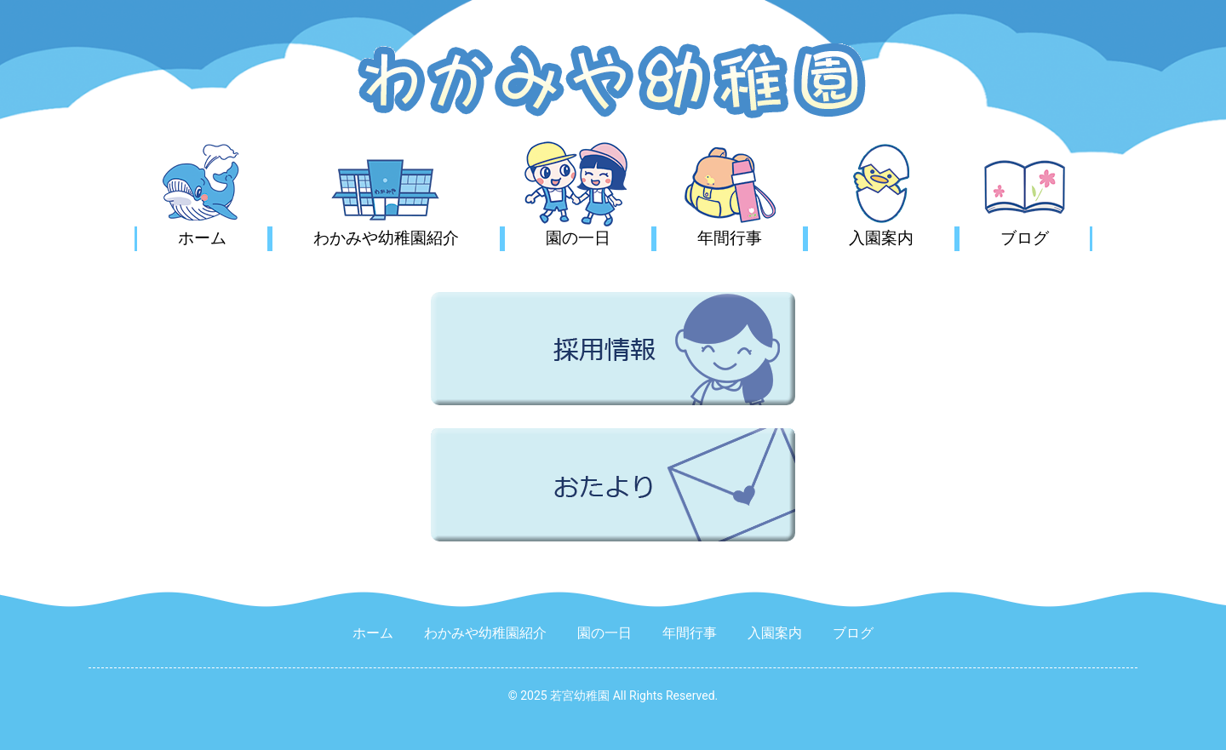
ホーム (202, 238)
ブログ (1024, 238)
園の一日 (578, 238)
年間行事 (729, 238)
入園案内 (881, 238)
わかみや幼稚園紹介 (386, 238)
